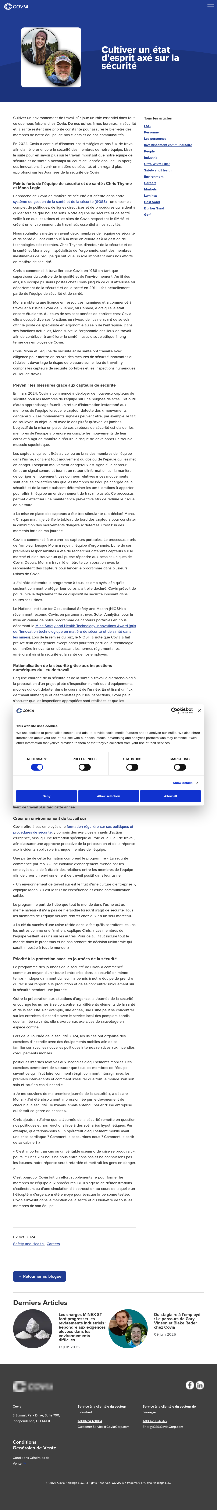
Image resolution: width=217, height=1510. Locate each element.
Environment (153, 176)
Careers (53, 1243)
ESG (147, 126)
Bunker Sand (154, 208)
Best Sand (152, 202)
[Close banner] (199, 710)
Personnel (152, 132)
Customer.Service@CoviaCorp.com (103, 1426)
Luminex (150, 195)
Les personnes (155, 138)
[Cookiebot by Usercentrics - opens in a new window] (174, 710)
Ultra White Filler (157, 164)
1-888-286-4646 (155, 1421)
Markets (150, 189)
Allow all (170, 796)
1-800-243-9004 (90, 1421)
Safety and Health (28, 1243)
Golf (147, 214)
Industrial (151, 157)
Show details (183, 783)
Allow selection (108, 796)
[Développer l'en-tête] (210, 6)
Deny (46, 796)
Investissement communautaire (168, 145)
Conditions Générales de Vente (31, 1460)
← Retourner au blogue (39, 1276)
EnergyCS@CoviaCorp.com (163, 1426)
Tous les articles (158, 118)
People (149, 151)
